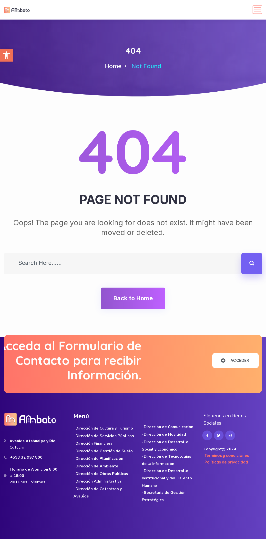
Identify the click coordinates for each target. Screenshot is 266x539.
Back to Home (133, 298)
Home (113, 66)
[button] (6, 55)
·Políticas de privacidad (226, 462)
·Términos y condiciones (226, 455)
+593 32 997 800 (26, 457)
